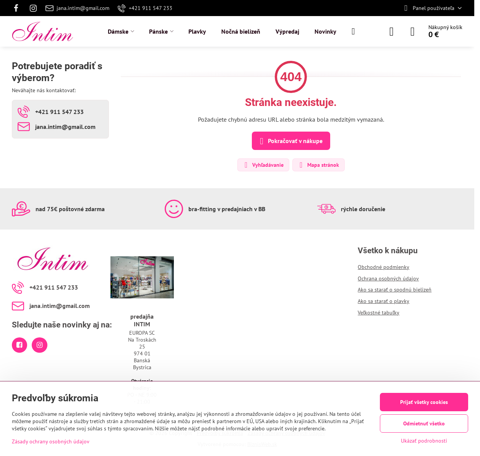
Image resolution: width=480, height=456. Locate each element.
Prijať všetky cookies (424, 402)
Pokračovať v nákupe (290, 141)
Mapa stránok (318, 165)
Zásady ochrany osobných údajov (50, 441)
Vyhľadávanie (263, 165)
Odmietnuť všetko (424, 423)
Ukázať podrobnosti (424, 440)
